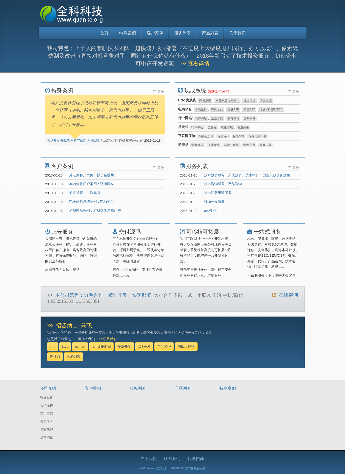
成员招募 (46, 438)
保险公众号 (205, 136)
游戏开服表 (231, 145)
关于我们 (237, 33)
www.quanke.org (195, 467)
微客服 (212, 127)
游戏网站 (250, 118)
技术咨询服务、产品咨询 (223, 184)
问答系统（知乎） (227, 100)
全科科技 (160, 467)
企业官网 (217, 118)
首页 (104, 33)
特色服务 (46, 397)
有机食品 (217, 109)
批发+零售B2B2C (271, 109)
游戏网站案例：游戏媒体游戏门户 (95, 210)
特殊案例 (127, 33)
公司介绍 (48, 388)
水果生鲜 (201, 109)
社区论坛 (249, 100)
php (52, 346)
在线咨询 (285, 295)
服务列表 (182, 33)
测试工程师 (186, 346)
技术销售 (73, 357)
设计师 (55, 357)
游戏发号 (214, 145)
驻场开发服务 (214, 201)
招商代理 (46, 430)
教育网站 (233, 118)
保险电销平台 (258, 136)
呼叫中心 (197, 127)
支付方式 (46, 413)
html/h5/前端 (101, 346)
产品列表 (210, 33)
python (80, 346)
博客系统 (266, 100)
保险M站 (238, 136)
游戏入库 (249, 145)
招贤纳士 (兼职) (75, 326)
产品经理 (164, 346)
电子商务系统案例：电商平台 (91, 201)
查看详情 (199, 63)
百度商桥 (243, 127)
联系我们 (110, 339)
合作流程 (46, 405)
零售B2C (249, 109)
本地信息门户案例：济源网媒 (91, 184)
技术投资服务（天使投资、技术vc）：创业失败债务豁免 (247, 175)
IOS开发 (144, 346)
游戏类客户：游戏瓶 (84, 193)
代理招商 (196, 458)
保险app (223, 136)
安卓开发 (124, 346)
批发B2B (233, 109)
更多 (160, 91)
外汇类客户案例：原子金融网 (91, 175)
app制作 (210, 210)
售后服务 (46, 422)
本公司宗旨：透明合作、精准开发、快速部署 (103, 295)
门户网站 (201, 118)
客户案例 (155, 33)
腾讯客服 (227, 127)
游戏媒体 (197, 145)
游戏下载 (265, 145)
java (65, 346)
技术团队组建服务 (218, 193)
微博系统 (205, 100)
